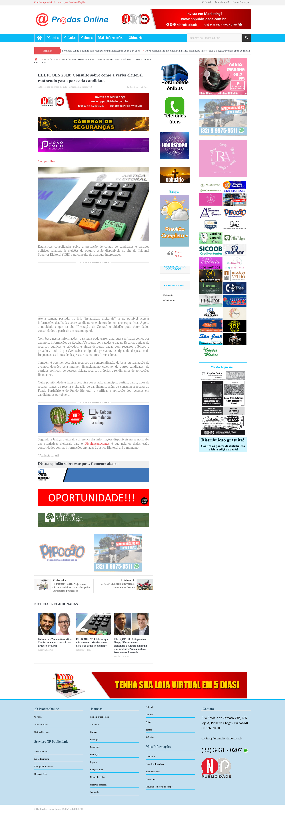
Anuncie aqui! (221, 2)
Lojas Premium (41, 758)
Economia (95, 747)
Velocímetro (169, 300)
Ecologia (94, 739)
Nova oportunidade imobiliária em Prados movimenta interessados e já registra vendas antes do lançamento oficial (208, 50)
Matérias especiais (98, 784)
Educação (94, 754)
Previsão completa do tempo (159, 786)
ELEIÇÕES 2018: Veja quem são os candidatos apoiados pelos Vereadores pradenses (71, 587)
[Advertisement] (93, 290)
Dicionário (168, 295)
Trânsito (150, 737)
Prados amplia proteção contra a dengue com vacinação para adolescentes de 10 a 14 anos (98, 50)
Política (149, 714)
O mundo (94, 792)
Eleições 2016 (96, 769)
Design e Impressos (43, 766)
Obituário (135, 38)
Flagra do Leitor (97, 777)
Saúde (149, 722)
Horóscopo (151, 779)
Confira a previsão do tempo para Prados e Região (59, 2)
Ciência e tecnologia (99, 716)
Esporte (93, 762)
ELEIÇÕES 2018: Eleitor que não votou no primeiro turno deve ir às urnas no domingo (92, 642)
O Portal (206, 2)
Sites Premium (41, 751)
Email (145, 87)
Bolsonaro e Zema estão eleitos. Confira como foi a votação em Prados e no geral (55, 642)
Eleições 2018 (85, 87)
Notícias (53, 38)
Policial (149, 707)
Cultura (93, 732)
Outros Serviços (241, 2)
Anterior (60, 580)
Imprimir (132, 87)
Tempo (149, 729)
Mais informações (110, 38)
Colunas (87, 38)
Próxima (127, 580)
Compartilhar (46, 161)
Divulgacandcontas (97, 443)
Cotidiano (94, 724)
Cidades (70, 38)
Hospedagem (40, 774)
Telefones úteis (153, 771)
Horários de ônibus (155, 764)
